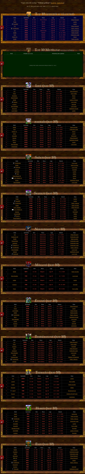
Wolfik (14, 32)
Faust (15, 308)
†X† (15, 19)
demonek (14, 108)
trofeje (53, 3)
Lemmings (74, 325)
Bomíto (14, 138)
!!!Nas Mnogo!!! (75, 19)
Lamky (75, 22)
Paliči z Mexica (75, 28)
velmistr (14, 361)
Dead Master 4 (17, 218)
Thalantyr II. (16, 245)
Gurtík (15, 321)
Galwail (15, 252)
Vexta (14, 133)
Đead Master (14, 98)
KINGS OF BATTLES (72, 394)
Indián (14, 280)
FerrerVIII (15, 464)
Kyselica (15, 452)
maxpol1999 (17, 214)
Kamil (15, 325)
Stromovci (73, 136)
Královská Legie (75, 35)
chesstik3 (16, 171)
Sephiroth (17, 167)
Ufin (16, 458)
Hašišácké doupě (73, 108)
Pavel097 (15, 24)
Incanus (14, 104)
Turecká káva (14, 357)
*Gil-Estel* (75, 212)
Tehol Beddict (14, 106)
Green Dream (73, 310)
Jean (17, 173)
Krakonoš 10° (14, 237)
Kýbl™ (14, 390)
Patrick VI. (14, 37)
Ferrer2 (13, 394)
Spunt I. (18, 216)
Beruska (16, 469)
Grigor (16, 180)
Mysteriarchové (72, 390)
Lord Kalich (14, 110)
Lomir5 (13, 381)
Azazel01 (15, 426)
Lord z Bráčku (17, 207)
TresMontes (16, 28)
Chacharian (14, 146)
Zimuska (13, 387)
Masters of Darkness (73, 357)
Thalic (14, 22)
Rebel (14, 142)
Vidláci (74, 174)
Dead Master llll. (17, 176)
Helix (14, 348)
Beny (15, 317)
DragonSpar (15, 241)
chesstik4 (15, 423)
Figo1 (14, 93)
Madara (15, 102)
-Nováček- (14, 95)
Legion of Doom (74, 100)
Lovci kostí (73, 102)
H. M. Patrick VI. (18, 178)
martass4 (14, 243)
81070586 (15, 430)
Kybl (15, 35)
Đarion (15, 460)
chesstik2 (14, 136)
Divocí (75, 37)
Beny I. (14, 140)
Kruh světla (74, 93)
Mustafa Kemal (15, 428)
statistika (60, 3)
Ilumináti (74, 104)
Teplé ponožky (75, 32)
